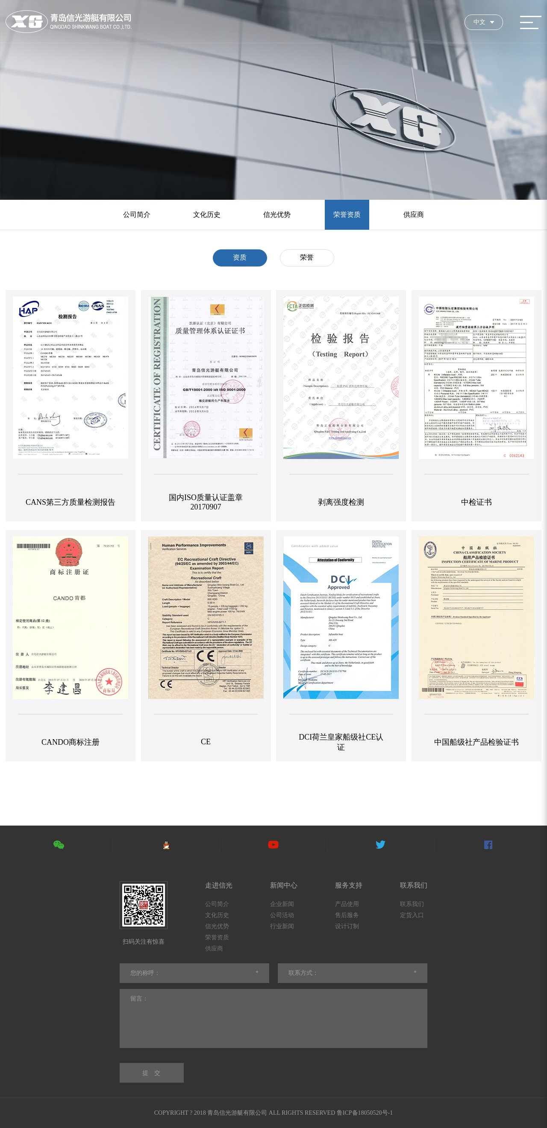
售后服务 (347, 915)
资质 (240, 257)
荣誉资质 (347, 214)
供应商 (413, 214)
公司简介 (136, 214)
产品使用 (347, 904)
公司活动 (282, 915)
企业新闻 (282, 904)
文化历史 (207, 214)
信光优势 (277, 214)
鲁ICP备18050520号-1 (365, 1113)
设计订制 (347, 926)
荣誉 (307, 257)
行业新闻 (282, 926)
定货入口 (412, 915)
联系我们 (412, 904)
